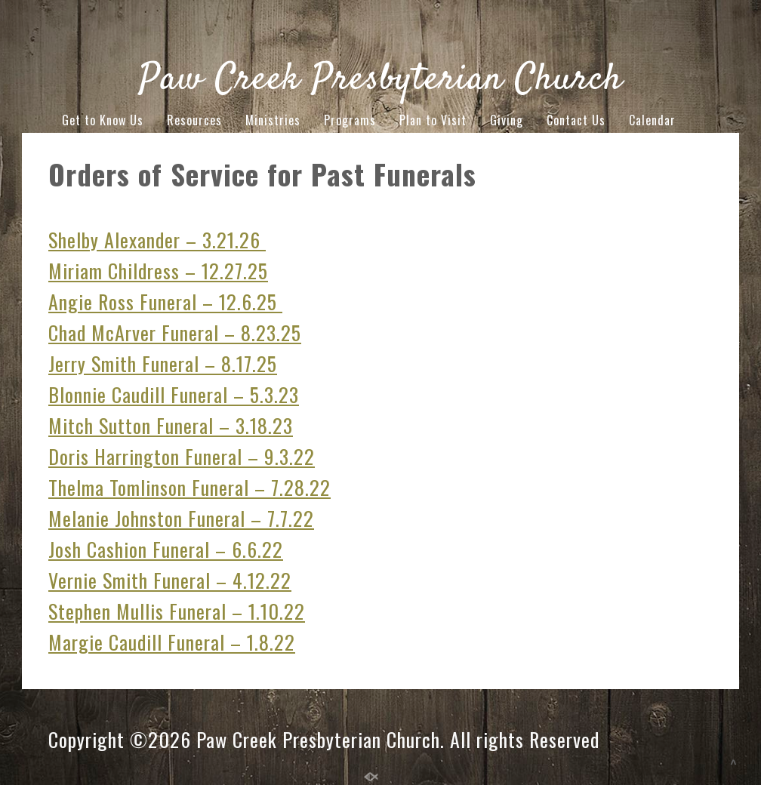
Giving (506, 120)
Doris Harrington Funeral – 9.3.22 (181, 456)
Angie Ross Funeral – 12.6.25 (165, 301)
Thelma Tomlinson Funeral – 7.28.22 (189, 487)
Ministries (272, 120)
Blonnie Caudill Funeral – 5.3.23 (173, 394)
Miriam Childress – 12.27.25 (158, 270)
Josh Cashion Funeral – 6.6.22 (165, 549)
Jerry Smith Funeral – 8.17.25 (162, 363)
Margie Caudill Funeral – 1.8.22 (171, 642)
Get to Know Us (102, 120)
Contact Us (576, 120)
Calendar (652, 120)
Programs (350, 120)
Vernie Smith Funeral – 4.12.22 (169, 580)
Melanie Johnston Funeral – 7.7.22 (181, 518)
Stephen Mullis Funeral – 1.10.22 (176, 611)
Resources (194, 120)
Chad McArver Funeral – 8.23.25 (174, 332)
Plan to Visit (433, 120)
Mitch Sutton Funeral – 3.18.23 (170, 425)
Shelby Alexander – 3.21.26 (157, 239)
